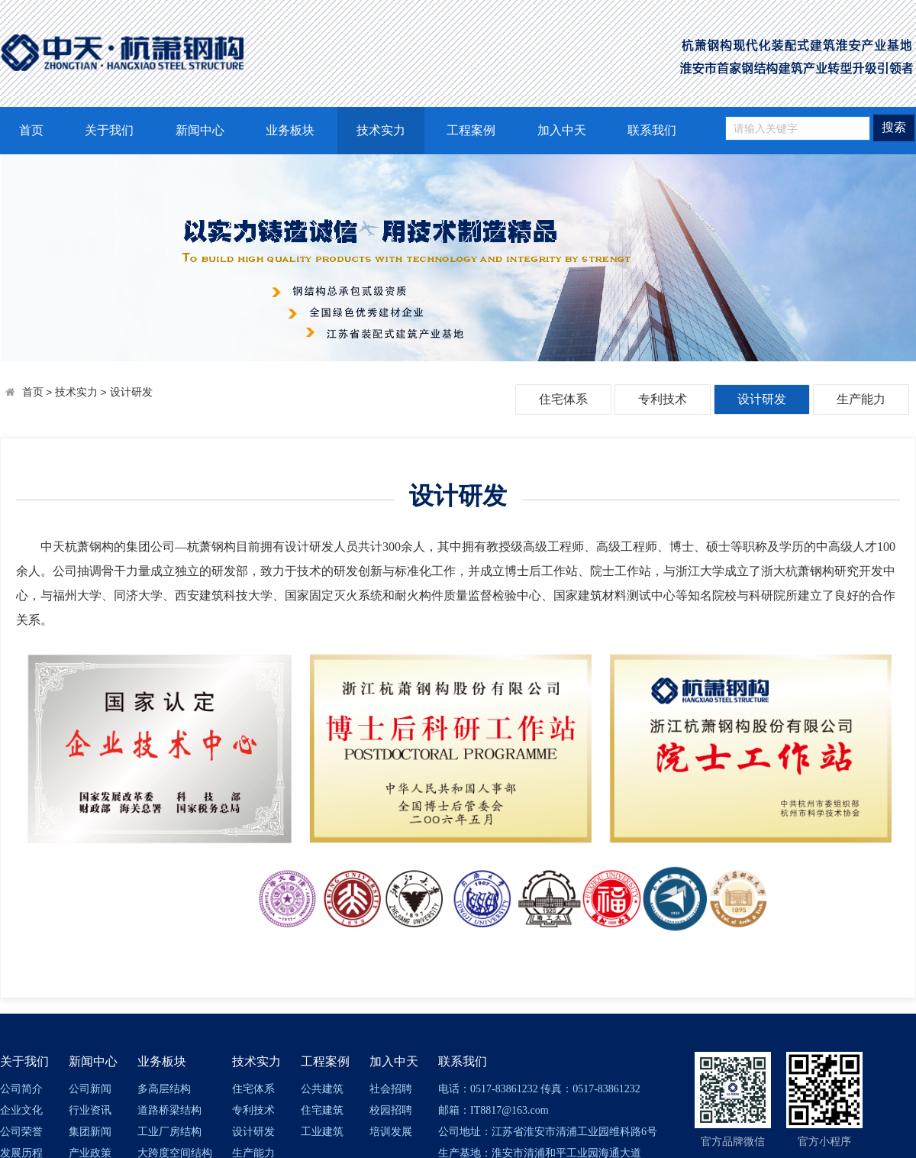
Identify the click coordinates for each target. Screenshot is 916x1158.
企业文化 (21, 1110)
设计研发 (131, 392)
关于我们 (109, 130)
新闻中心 (200, 130)
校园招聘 (390, 1110)
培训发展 (390, 1131)
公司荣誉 (21, 1131)
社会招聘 (390, 1089)
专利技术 (662, 399)
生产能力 (861, 399)
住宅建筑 (322, 1110)
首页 (31, 130)
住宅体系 (563, 399)
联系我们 (651, 130)
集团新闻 (90, 1131)
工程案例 (471, 130)
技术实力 (380, 130)
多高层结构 (164, 1089)
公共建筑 (322, 1089)
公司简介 (21, 1089)
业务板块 (290, 130)
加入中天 (561, 130)
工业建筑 (322, 1131)
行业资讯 (90, 1110)
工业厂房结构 (169, 1131)
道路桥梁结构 (169, 1110)
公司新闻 (90, 1089)
